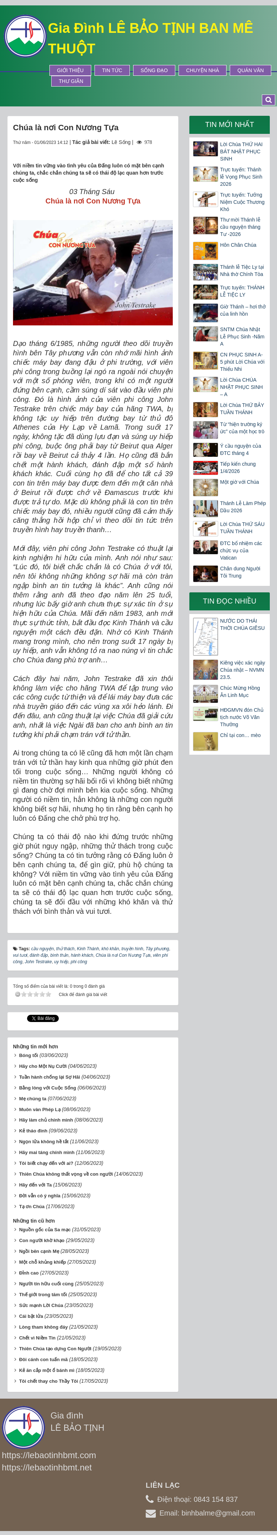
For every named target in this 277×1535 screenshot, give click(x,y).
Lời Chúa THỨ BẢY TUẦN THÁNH (242, 408)
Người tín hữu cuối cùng (46, 1283)
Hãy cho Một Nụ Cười (43, 1066)
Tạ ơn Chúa (32, 1206)
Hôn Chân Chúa (238, 245)
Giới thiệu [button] (70, 70)
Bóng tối (28, 1055)
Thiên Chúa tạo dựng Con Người (55, 1348)
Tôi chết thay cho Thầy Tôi (48, 1381)
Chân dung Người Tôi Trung (240, 572)
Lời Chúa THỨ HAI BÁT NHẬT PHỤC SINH (241, 151)
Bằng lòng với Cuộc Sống (47, 1088)
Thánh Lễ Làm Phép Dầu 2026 (243, 506)
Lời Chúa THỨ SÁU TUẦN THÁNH (242, 527)
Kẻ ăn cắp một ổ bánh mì (47, 1370)
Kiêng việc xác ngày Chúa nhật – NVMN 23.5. (242, 670)
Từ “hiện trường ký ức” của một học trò (242, 427)
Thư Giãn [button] (71, 81)
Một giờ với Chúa (239, 482)
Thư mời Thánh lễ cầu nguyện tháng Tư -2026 (240, 227)
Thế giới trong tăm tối (43, 1294)
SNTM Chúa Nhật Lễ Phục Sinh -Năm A (242, 336)
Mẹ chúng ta (33, 1098)
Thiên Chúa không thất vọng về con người (66, 1174)
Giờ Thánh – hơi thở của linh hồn (242, 310)
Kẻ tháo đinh (33, 1130)
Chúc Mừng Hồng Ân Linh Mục (240, 691)
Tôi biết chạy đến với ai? (46, 1163)
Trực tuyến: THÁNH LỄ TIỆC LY (242, 291)
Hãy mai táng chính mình (47, 1152)
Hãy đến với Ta (35, 1185)
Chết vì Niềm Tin (37, 1338)
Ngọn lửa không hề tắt (44, 1141)
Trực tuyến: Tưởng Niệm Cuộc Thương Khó (242, 202)
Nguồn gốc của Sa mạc (45, 1229)
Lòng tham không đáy (43, 1327)
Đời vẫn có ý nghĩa (40, 1195)
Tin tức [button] (112, 70)
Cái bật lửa (31, 1316)
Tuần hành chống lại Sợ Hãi (49, 1077)
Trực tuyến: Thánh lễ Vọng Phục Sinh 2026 (241, 177)
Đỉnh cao (29, 1273)
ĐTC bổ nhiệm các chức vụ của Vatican (241, 550)
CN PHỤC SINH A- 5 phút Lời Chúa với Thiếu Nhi (242, 362)
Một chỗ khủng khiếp (42, 1262)
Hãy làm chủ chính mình (46, 1120)
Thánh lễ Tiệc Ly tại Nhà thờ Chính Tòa (242, 270)
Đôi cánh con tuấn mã (43, 1359)
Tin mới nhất (229, 124)
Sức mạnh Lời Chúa (41, 1305)
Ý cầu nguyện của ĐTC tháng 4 (240, 449)
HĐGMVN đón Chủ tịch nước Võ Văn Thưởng (241, 717)
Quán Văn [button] (250, 70)
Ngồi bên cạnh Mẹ (39, 1251)
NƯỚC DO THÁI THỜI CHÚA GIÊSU (242, 624)
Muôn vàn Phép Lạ (40, 1109)
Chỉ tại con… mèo (240, 735)
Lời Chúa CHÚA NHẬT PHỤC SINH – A (241, 387)
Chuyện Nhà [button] (202, 70)
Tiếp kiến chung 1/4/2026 (238, 467)
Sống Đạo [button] (154, 70)
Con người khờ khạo (42, 1240)
